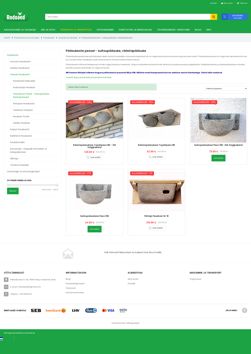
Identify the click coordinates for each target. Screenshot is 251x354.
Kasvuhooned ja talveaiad (20, 29)
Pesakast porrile (21, 116)
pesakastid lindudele (101, 77)
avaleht (69, 77)
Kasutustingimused (75, 308)
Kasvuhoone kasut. (75, 317)
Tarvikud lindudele (19, 165)
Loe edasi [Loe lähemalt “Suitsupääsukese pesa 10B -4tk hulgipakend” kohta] (218, 170)
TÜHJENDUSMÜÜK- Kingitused (173, 29)
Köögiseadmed (105, 29)
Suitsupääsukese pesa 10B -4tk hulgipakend (218, 157)
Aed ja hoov (48, 29)
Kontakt (213, 3)
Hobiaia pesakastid (19, 68)
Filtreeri (12, 190)
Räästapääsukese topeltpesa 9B (156, 157)
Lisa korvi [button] (95, 170)
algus (76, 77)
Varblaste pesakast (23, 110)
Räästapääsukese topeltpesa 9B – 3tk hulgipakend (94, 158)
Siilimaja (14, 158)
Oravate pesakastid (20, 61)
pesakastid (84, 77)
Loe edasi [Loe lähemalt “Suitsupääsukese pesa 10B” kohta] (94, 254)
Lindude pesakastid (68, 37)
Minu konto (133, 304)
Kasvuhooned (118, 348)
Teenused (71, 313)
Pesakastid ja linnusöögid (76, 29)
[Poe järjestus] (225, 88)
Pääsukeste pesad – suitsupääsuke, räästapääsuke (31, 95)
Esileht (7, 37)
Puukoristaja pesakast (24, 87)
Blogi (198, 29)
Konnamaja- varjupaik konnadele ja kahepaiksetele (28, 150)
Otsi (213, 17)
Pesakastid (48, 37)
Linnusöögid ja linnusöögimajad (23, 171)
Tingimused (195, 304)
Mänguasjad (133, 348)
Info (208, 29)
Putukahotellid (17, 142)
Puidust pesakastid (19, 129)
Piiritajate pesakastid (23, 103)
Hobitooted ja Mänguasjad (135, 29)
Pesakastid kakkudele (24, 81)
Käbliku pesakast (21, 123)
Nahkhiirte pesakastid (21, 136)
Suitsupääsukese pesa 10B (94, 241)
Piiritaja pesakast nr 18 (156, 241)
